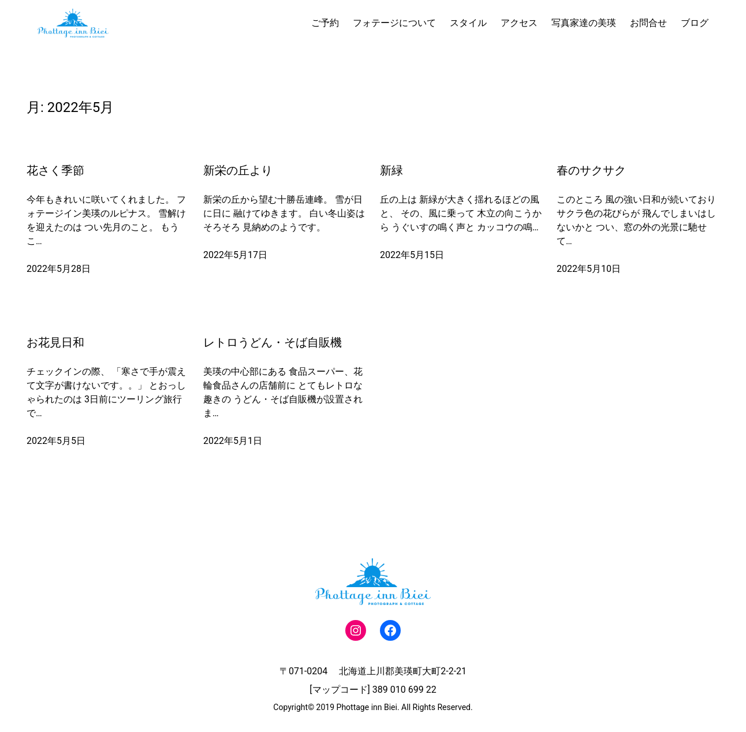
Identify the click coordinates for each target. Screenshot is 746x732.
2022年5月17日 (235, 254)
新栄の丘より (238, 170)
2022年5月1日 (232, 440)
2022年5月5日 (56, 440)
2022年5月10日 (589, 268)
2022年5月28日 (59, 268)
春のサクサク (591, 170)
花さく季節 (55, 170)
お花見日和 (55, 342)
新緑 (391, 170)
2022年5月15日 (412, 254)
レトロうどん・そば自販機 (272, 342)
